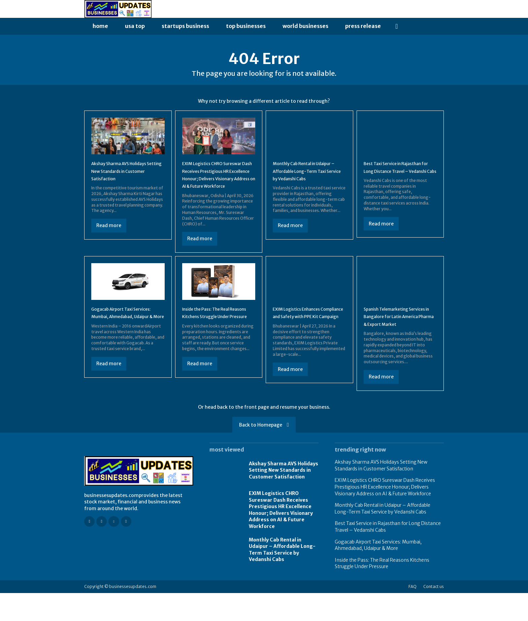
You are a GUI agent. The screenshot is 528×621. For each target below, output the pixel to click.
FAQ (412, 614)
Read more (108, 239)
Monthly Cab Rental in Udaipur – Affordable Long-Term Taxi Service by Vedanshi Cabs (282, 578)
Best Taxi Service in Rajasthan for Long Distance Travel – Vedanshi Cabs (399, 176)
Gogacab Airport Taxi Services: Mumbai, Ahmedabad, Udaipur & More (378, 573)
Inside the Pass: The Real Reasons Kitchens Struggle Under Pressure (215, 337)
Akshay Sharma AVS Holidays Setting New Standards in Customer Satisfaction (283, 498)
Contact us (433, 614)
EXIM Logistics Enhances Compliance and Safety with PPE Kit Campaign (308, 337)
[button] (396, 26)
